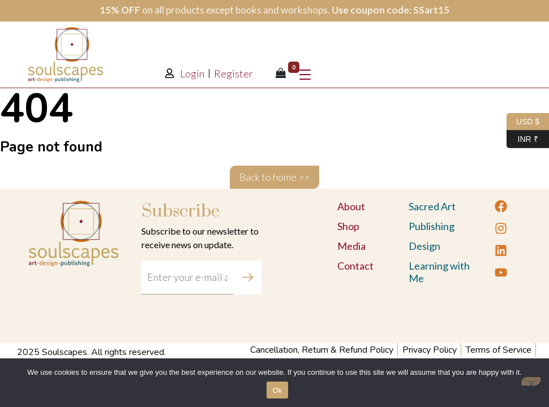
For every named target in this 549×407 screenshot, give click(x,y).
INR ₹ (522, 139)
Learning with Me (439, 271)
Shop (348, 226)
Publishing (431, 226)
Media (351, 246)
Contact (355, 265)
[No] (531, 381)
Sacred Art (432, 206)
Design (424, 246)
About (351, 206)
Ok (277, 390)
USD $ (523, 122)
